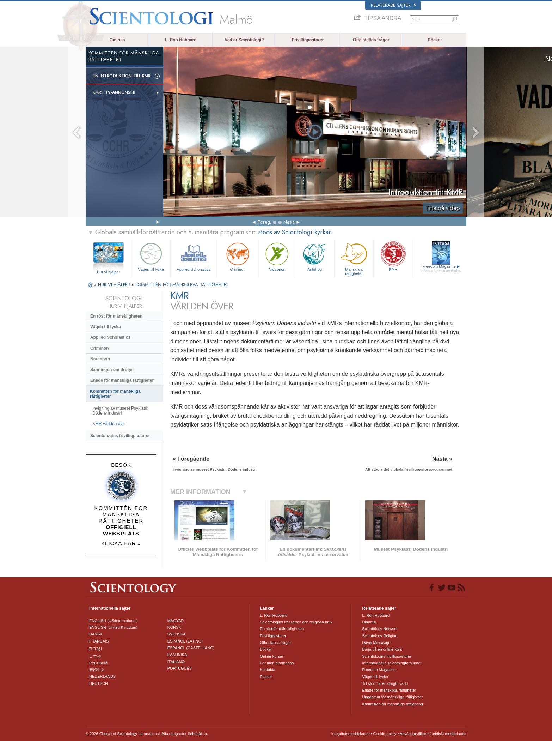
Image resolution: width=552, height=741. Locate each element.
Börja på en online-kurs (382, 649)
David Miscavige (376, 642)
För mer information (277, 663)
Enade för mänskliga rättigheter (122, 380)
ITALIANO (176, 661)
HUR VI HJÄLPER (114, 284)
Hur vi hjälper (108, 272)
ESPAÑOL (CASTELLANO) (191, 648)
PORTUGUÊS (179, 668)
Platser (266, 677)
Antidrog (314, 256)
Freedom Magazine (441, 268)
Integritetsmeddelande (350, 733)
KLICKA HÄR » (121, 543)
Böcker (435, 39)
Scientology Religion (379, 636)
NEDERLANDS (102, 676)
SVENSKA (176, 634)
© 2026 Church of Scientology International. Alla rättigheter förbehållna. (147, 733)
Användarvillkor (413, 733)
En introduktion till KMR (122, 76)
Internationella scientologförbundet (391, 663)
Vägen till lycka (150, 256)
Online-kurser (271, 656)
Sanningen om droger (112, 369)
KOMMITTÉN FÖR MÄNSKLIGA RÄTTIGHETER (182, 284)
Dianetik (369, 622)
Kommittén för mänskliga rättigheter (115, 394)
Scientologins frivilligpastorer (120, 435)
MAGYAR (175, 621)
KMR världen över (109, 423)
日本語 (95, 656)
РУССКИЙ (98, 663)
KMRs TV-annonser (114, 92)
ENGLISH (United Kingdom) (113, 627)
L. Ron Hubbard (181, 39)
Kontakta (267, 670)
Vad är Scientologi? (244, 39)
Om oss (117, 39)
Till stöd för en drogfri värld (385, 683)
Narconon (277, 256)
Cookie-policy (384, 733)
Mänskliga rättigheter (354, 258)
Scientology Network (379, 629)
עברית (95, 648)
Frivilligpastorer (308, 39)
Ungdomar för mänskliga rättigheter (392, 697)
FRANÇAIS (99, 641)
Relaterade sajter (393, 5)
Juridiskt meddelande (448, 733)
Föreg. (264, 221)
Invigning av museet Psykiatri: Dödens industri (120, 411)
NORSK (174, 627)
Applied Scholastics (193, 256)
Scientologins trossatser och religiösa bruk (296, 622)
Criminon (238, 256)
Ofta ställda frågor (371, 39)
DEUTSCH (98, 683)
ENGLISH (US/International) (113, 621)
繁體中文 (97, 670)
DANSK (96, 634)
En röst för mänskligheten (116, 316)
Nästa (289, 221)
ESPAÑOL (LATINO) (185, 641)
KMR (393, 256)
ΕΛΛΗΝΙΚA (177, 654)
